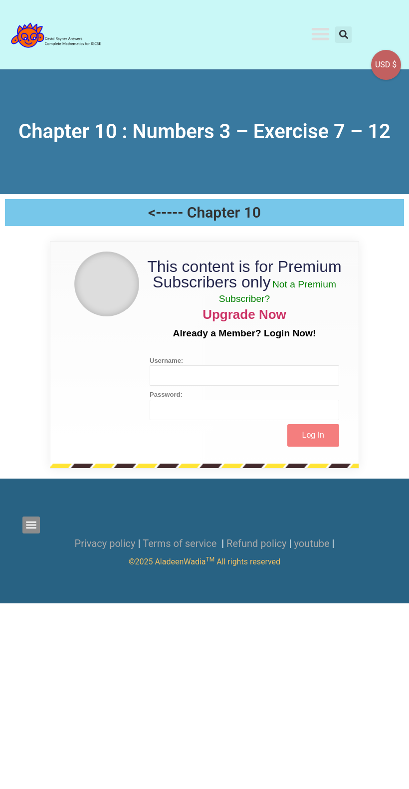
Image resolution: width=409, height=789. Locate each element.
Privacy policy (105, 543)
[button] (321, 33)
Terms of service (181, 543)
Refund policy (256, 543)
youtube (311, 543)
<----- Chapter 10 (204, 212)
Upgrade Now (244, 314)
